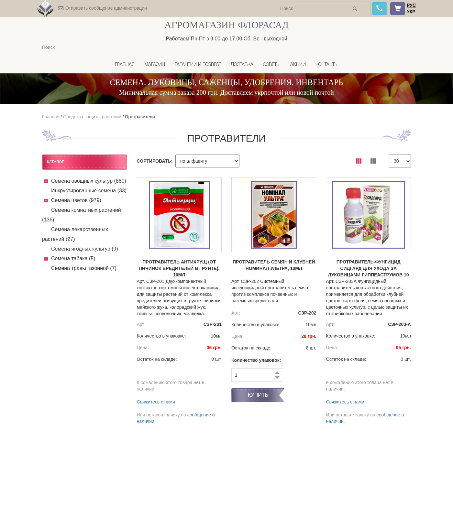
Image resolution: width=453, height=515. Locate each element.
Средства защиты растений (92, 116)
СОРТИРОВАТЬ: (155, 161)
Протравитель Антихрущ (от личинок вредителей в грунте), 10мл (179, 268)
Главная (125, 65)
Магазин (154, 65)
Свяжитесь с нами (156, 401)
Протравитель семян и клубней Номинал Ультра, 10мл (274, 265)
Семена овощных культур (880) (88, 181)
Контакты (326, 65)
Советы (272, 65)
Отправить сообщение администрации (106, 8)
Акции (298, 65)
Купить (258, 395)
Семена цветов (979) (76, 200)
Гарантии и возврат (198, 65)
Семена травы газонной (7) (83, 268)
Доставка (242, 65)
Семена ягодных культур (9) (84, 249)
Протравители (140, 116)
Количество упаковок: (256, 360)
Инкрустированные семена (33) (89, 190)
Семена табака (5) (73, 258)
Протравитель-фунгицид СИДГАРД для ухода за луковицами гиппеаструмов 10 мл (368, 268)
